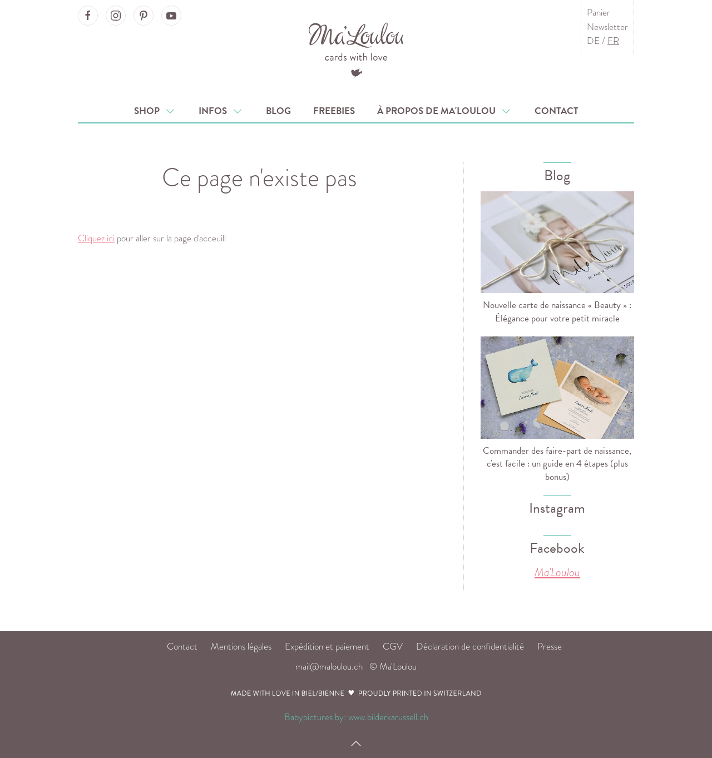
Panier (598, 12)
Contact (556, 111)
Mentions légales (241, 646)
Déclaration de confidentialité (470, 646)
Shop (155, 111)
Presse (549, 646)
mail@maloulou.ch (329, 666)
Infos (221, 111)
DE (593, 41)
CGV (393, 646)
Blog (278, 111)
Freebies (334, 111)
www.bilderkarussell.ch (388, 717)
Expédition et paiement (327, 646)
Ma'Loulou (557, 572)
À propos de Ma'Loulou (444, 111)
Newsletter (607, 27)
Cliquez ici (96, 238)
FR (613, 41)
